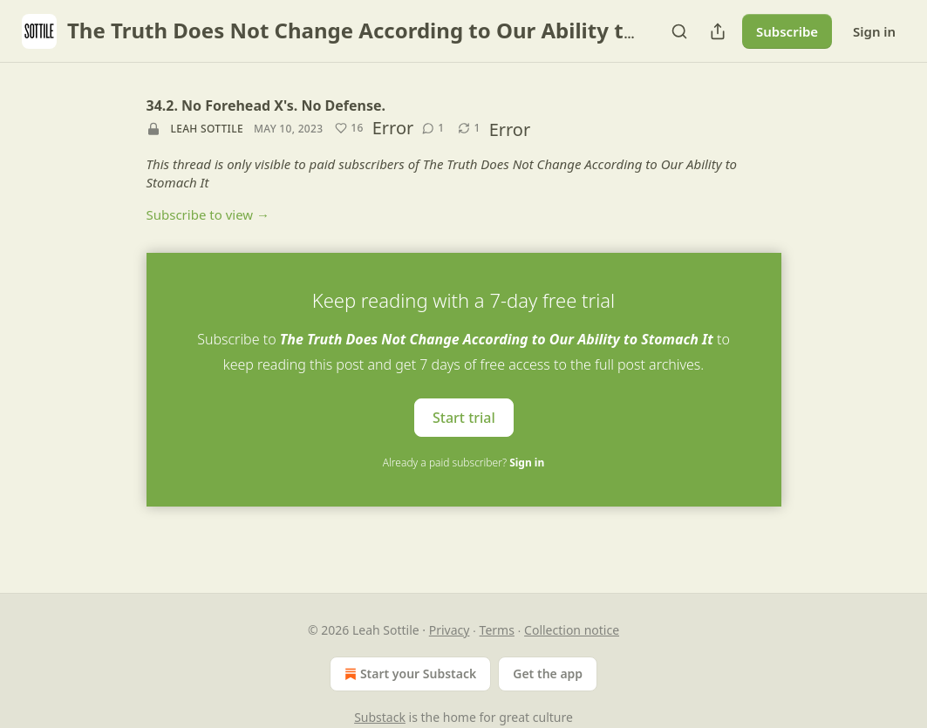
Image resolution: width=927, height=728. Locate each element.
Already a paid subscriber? (463, 462)
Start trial (464, 417)
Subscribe (787, 31)
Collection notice (571, 630)
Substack (380, 717)
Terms (497, 630)
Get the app (548, 673)
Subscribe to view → (208, 214)
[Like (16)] (349, 128)
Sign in (874, 31)
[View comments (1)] (433, 128)
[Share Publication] (717, 31)
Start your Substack (408, 674)
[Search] (679, 31)
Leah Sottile (207, 128)
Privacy (449, 630)
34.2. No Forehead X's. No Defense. (266, 105)
